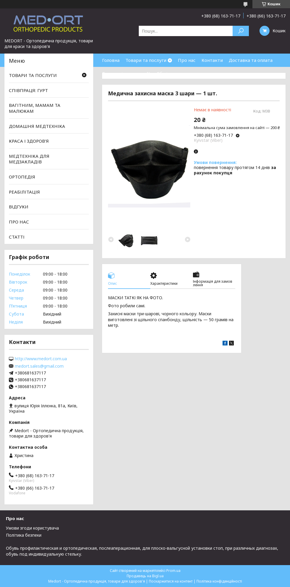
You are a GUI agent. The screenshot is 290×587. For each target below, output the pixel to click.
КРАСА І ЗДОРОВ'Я (29, 141)
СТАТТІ (17, 236)
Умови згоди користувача (32, 528)
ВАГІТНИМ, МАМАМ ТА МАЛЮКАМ (34, 108)
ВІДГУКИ (18, 207)
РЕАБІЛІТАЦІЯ (24, 192)
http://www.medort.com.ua (41, 358)
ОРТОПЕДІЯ (22, 177)
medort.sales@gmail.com (39, 366)
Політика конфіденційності (219, 581)
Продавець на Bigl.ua (145, 575)
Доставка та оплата (251, 60)
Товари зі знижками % (126, 73)
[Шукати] (241, 31)
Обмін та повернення (180, 73)
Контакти (212, 60)
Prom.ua (173, 570)
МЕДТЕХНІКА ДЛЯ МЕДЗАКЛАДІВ (29, 159)
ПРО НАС (19, 222)
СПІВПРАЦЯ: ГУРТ (28, 90)
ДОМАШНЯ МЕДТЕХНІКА (37, 126)
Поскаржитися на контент (171, 581)
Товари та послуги (145, 60)
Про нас (187, 60)
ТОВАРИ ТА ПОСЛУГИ (33, 75)
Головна (111, 60)
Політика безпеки (23, 535)
